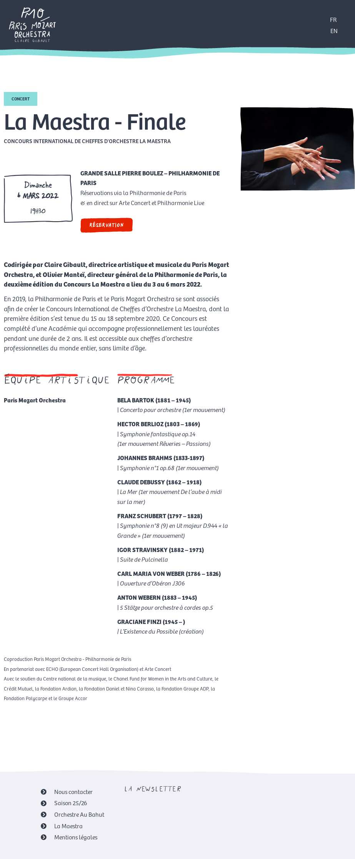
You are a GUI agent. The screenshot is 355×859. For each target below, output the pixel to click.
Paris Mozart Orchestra (35, 399)
